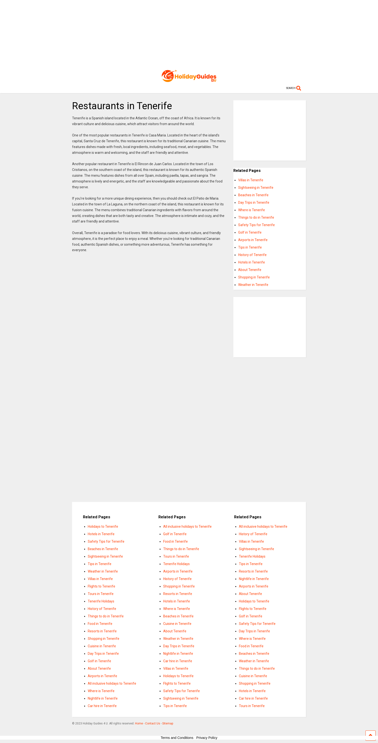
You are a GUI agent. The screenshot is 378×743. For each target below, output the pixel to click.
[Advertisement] (189, 34)
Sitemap (167, 723)
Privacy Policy (206, 738)
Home (139, 723)
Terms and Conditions (177, 738)
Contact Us (152, 723)
